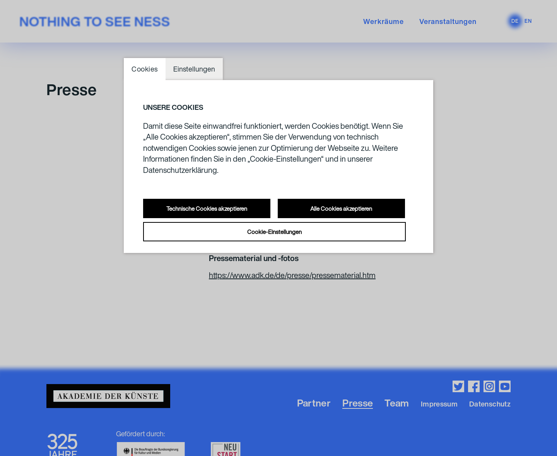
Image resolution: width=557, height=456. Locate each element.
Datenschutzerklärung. (181, 170)
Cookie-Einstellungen (274, 231)
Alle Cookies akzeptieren (341, 208)
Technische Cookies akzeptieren (206, 208)
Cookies (145, 69)
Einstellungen (194, 69)
